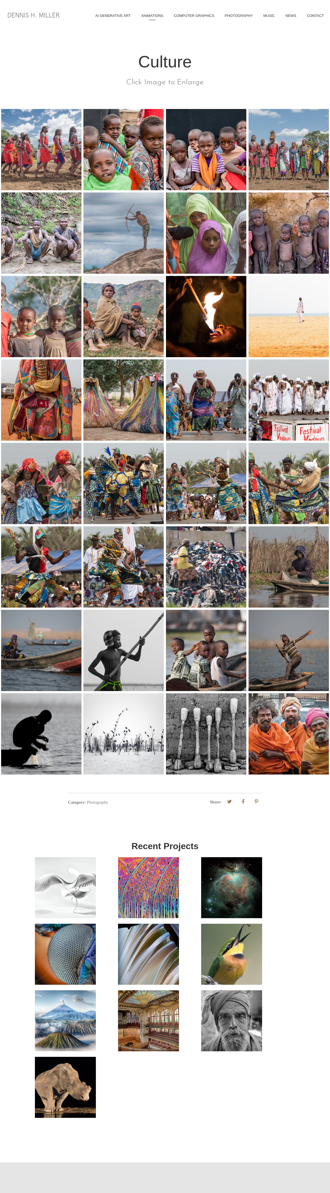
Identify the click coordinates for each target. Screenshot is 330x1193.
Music (269, 16)
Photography (239, 16)
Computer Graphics (194, 16)
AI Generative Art (113, 16)
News (290, 16)
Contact (315, 16)
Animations (152, 16)
